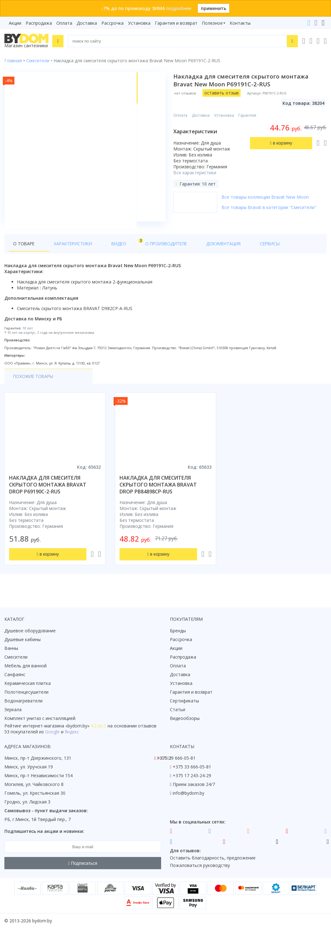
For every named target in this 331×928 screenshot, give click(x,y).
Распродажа (39, 23)
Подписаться (82, 863)
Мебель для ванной (25, 666)
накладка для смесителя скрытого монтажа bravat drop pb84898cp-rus (158, 492)
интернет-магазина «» (56, 726)
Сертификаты (184, 701)
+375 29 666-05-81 (176, 758)
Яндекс (72, 732)
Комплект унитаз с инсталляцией (39, 718)
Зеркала (13, 710)
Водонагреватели (23, 701)
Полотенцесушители (26, 692)
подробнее (178, 8)
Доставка (87, 23)
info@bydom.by (188, 793)
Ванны (11, 648)
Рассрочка (112, 23)
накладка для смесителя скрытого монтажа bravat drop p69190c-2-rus (47, 492)
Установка (139, 23)
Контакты (240, 23)
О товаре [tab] (24, 251)
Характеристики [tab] (64, 251)
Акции (15, 23)
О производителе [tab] (140, 251)
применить (213, 8)
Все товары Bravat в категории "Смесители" (269, 207)
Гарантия (248, 115)
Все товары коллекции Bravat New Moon (266, 197)
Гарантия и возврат (176, 23)
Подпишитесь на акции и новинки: (44, 831)
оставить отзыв (222, 93)
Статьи (177, 710)
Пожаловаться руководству (200, 866)
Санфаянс (14, 675)
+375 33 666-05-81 (192, 767)
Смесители (16, 657)
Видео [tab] (104, 249)
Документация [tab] (189, 251)
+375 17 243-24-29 (192, 776)
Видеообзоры (185, 718)
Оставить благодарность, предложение (213, 858)
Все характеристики (195, 173)
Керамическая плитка (27, 683)
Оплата (64, 23)
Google (52, 732)
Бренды (178, 631)
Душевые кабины (22, 640)
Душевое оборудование (30, 631)
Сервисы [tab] (226, 251)
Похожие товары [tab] (34, 384)
